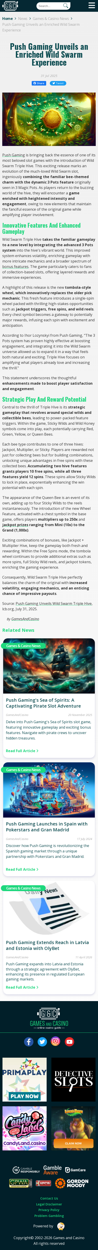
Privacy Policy (49, 1210)
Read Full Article (22, 750)
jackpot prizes (15, 524)
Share (39, 83)
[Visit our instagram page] (56, 1042)
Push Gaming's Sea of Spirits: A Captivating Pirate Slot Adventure (43, 703)
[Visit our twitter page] (42, 1042)
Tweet (58, 83)
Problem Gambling (49, 1216)
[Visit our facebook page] (29, 1042)
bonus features (15, 266)
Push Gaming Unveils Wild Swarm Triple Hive (54, 603)
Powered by (49, 1226)
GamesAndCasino (25, 618)
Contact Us (49, 1198)
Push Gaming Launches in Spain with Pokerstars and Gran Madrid (47, 827)
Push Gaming (13, 155)
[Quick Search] (53, 6)
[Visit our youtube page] (69, 1042)
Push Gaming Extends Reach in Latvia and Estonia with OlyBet (47, 945)
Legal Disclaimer (49, 1204)
